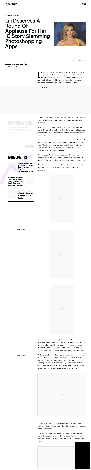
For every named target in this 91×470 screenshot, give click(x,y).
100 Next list (74, 348)
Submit (29, 148)
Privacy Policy (17, 141)
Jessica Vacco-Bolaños (17, 64)
